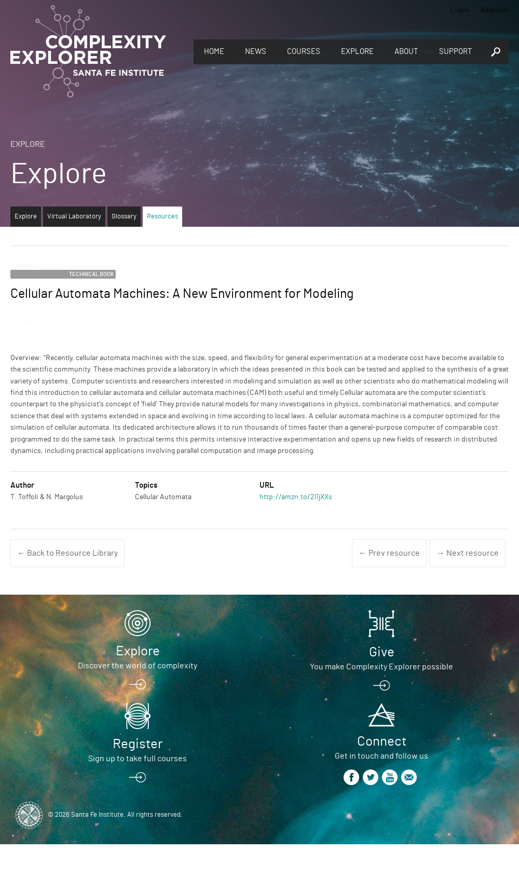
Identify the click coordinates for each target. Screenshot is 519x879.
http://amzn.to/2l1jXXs (296, 497)
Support (455, 52)
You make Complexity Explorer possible (381, 667)
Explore (357, 52)
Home (214, 52)
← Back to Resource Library (67, 553)
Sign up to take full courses (137, 758)
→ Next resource (467, 553)
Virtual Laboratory (74, 216)
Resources (162, 216)
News (255, 52)
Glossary (124, 216)
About (406, 52)
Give (381, 652)
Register (495, 10)
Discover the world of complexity (137, 666)
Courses (303, 52)
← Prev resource (389, 553)
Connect (381, 741)
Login (459, 10)
